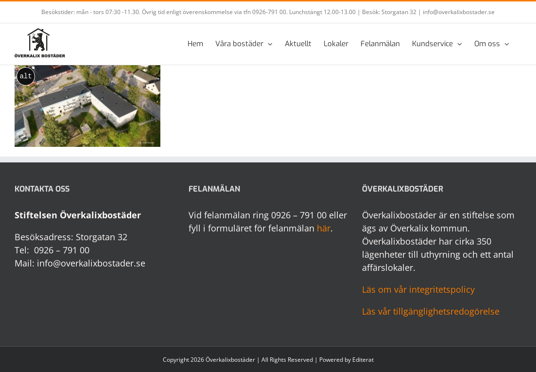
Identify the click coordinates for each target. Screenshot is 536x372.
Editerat (363, 359)
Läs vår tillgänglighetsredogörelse (431, 311)
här (323, 228)
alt (25, 76)
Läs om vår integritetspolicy (418, 289)
